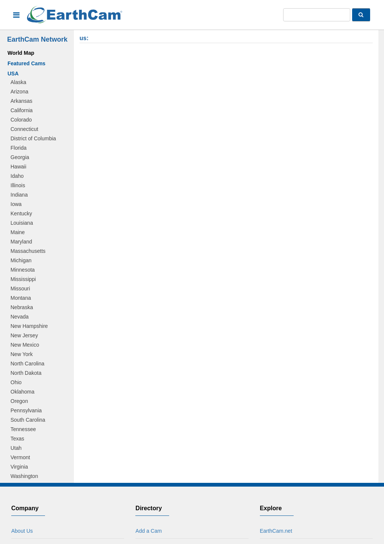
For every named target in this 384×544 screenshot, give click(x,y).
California (21, 110)
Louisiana (21, 223)
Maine (17, 232)
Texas (17, 439)
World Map (21, 53)
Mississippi (23, 279)
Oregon (19, 401)
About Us (22, 531)
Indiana (19, 195)
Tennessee (23, 429)
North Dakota (25, 373)
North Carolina (27, 364)
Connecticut (24, 129)
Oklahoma (22, 392)
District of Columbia (33, 138)
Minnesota (22, 270)
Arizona (19, 92)
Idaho (17, 176)
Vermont (20, 457)
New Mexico (24, 345)
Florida (18, 148)
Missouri (20, 289)
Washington (24, 476)
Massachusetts (27, 251)
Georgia (19, 157)
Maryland (21, 242)
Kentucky (21, 213)
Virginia (19, 467)
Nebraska (21, 307)
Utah (16, 448)
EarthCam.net (276, 531)
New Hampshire (29, 326)
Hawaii (18, 167)
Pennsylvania (26, 410)
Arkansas (21, 101)
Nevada (19, 317)
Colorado (21, 120)
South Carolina (27, 420)
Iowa (16, 204)
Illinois (17, 185)
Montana (20, 298)
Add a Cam (148, 531)
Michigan (21, 260)
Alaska (18, 82)
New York (21, 354)
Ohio (16, 382)
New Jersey (24, 335)
